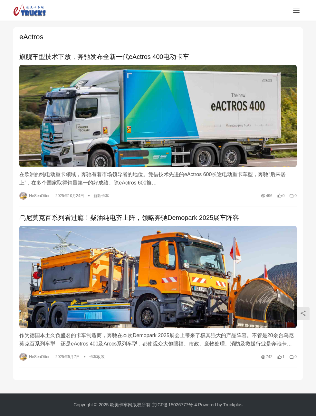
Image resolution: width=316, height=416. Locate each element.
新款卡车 (101, 196)
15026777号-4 (182, 404)
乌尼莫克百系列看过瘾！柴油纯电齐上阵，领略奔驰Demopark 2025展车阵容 (129, 218)
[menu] (296, 10)
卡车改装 (97, 357)
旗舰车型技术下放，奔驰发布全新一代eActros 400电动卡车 (104, 56)
